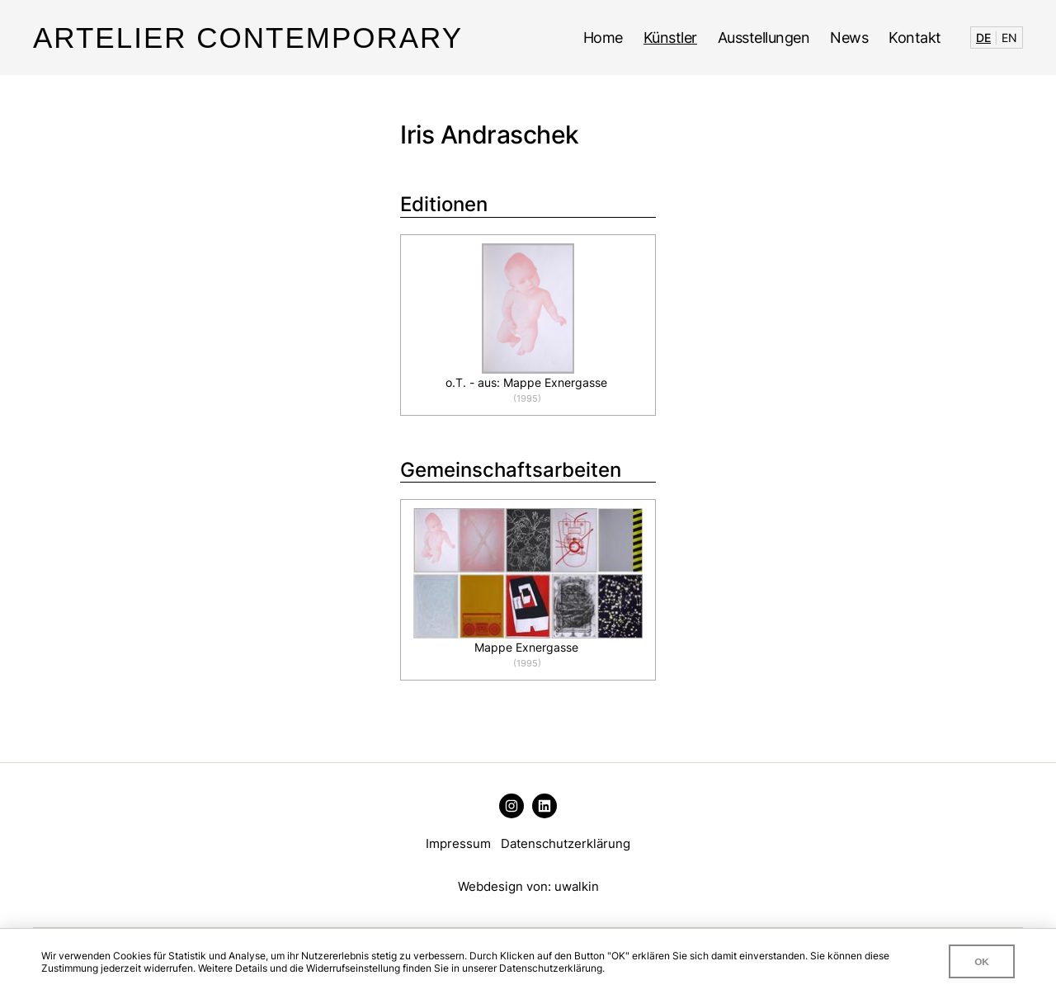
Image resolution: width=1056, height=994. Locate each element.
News (849, 37)
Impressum (458, 843)
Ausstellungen (764, 37)
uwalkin (576, 886)
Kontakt (915, 37)
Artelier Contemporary (248, 37)
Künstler (670, 37)
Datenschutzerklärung (565, 843)
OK (981, 961)
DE (983, 38)
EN (1009, 38)
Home (603, 37)
